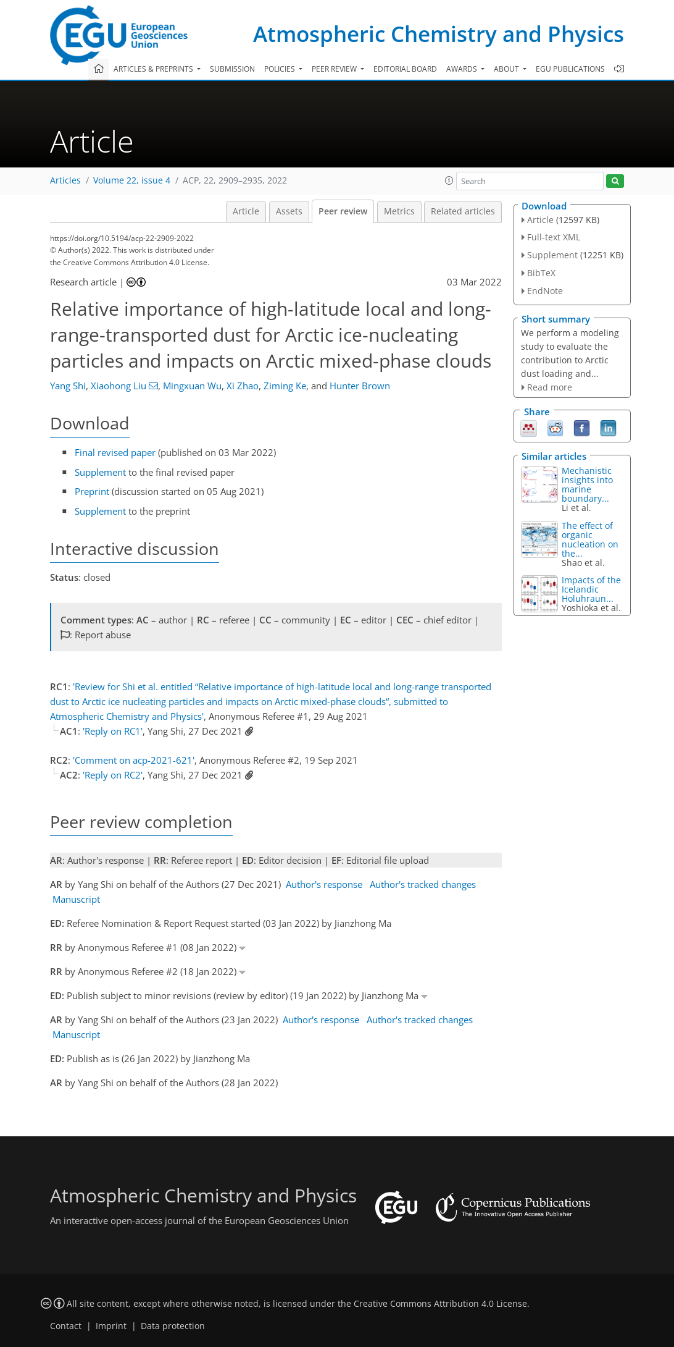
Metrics (399, 211)
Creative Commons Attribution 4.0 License (440, 1303)
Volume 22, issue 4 (131, 180)
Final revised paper (115, 452)
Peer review (342, 211)
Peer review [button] (335, 69)
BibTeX (541, 273)
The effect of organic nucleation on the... (590, 539)
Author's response (324, 884)
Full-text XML (553, 237)
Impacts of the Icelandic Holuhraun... (591, 589)
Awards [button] (462, 69)
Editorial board (405, 69)
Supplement (100, 472)
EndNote (545, 291)
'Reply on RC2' (113, 775)
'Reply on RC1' (113, 731)
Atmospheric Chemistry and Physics (438, 33)
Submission (232, 69)
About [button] (507, 69)
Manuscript (76, 899)
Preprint (92, 491)
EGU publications (570, 69)
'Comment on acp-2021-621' (133, 760)
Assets (289, 211)
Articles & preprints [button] (154, 69)
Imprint (111, 1326)
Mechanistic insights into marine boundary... (587, 484)
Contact (65, 1326)
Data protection (173, 1326)
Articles (65, 180)
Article (246, 211)
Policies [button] (280, 69)
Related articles (463, 211)
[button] (449, 180)
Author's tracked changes (423, 884)
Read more (549, 387)
